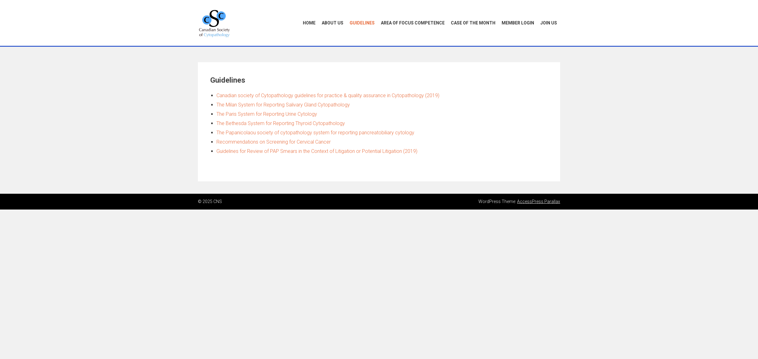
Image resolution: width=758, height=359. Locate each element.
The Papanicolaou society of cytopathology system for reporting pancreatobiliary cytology (315, 133)
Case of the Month (473, 22)
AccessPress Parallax (538, 201)
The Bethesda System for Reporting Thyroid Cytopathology (280, 123)
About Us (332, 22)
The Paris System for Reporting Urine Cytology (266, 114)
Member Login (518, 22)
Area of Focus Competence (413, 22)
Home (309, 22)
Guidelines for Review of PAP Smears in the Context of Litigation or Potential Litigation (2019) (316, 151)
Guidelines (362, 22)
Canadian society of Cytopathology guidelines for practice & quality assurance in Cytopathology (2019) (327, 95)
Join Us (548, 22)
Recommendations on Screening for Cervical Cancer (273, 142)
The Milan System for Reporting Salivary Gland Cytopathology (283, 105)
